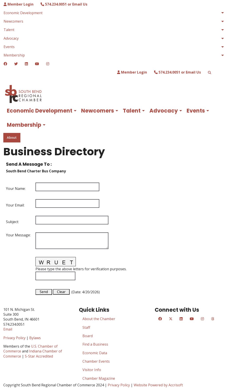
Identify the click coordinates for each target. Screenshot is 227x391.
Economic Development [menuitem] (23, 12)
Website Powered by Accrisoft (158, 385)
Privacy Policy (14, 337)
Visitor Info (91, 369)
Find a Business (95, 344)
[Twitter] (16, 64)
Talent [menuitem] (9, 29)
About (12, 137)
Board (87, 335)
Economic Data (94, 352)
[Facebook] (5, 64)
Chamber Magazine (98, 378)
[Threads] (212, 319)
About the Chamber (98, 318)
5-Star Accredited (39, 356)
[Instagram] (48, 64)
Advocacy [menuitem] (11, 38)
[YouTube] (37, 64)
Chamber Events (96, 361)
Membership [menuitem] (14, 55)
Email (7, 329)
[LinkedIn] (26, 64)
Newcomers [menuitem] (13, 21)
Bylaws (35, 337)
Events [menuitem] (9, 46)
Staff (86, 327)
